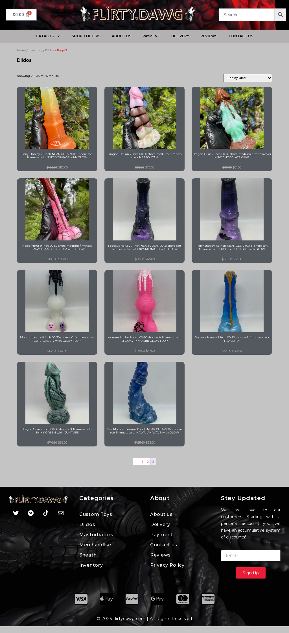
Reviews (208, 36)
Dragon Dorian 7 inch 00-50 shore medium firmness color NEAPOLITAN (144, 155)
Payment (151, 36)
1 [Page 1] (142, 461)
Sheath (88, 555)
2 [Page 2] (148, 461)
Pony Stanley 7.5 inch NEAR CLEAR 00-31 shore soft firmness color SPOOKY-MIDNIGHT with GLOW (232, 247)
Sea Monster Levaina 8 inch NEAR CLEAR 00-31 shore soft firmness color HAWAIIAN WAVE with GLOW (144, 430)
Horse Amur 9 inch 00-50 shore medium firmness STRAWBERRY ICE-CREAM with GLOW (57, 247)
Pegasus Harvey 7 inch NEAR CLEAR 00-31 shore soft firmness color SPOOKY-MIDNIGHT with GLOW (144, 247)
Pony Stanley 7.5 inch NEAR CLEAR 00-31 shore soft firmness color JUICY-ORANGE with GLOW (57, 155)
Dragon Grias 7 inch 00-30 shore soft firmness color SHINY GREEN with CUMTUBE (57, 430)
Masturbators (96, 534)
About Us (121, 36)
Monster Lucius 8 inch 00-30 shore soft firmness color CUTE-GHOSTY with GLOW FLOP (57, 339)
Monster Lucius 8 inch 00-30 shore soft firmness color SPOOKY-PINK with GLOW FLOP (144, 339)
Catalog (48, 36)
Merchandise (95, 544)
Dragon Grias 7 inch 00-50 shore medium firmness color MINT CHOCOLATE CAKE (231, 155)
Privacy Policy (167, 565)
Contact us (241, 36)
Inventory (35, 50)
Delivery (180, 36)
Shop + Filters (86, 36)
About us (161, 514)
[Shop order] (247, 78)
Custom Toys (95, 514)
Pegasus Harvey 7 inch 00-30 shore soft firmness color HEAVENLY (232, 339)
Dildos (49, 50)
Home (21, 50)
